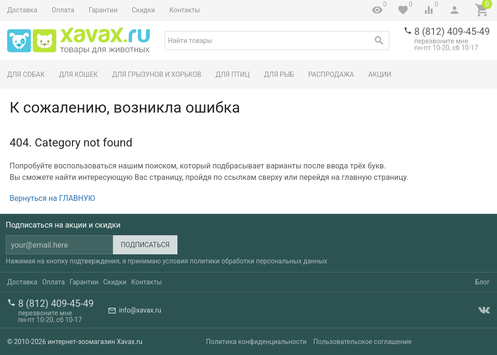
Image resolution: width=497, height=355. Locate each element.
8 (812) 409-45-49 (452, 31)
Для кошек (78, 74)
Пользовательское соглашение (362, 341)
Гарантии (103, 10)
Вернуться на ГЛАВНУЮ (52, 198)
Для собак (26, 74)
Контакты (184, 10)
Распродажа (331, 74)
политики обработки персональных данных (258, 261)
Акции (379, 74)
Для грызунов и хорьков (156, 74)
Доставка (22, 10)
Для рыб (279, 74)
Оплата (63, 10)
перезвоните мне (441, 41)
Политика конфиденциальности (256, 341)
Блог (482, 282)
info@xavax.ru (140, 310)
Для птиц (233, 74)
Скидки (143, 10)
